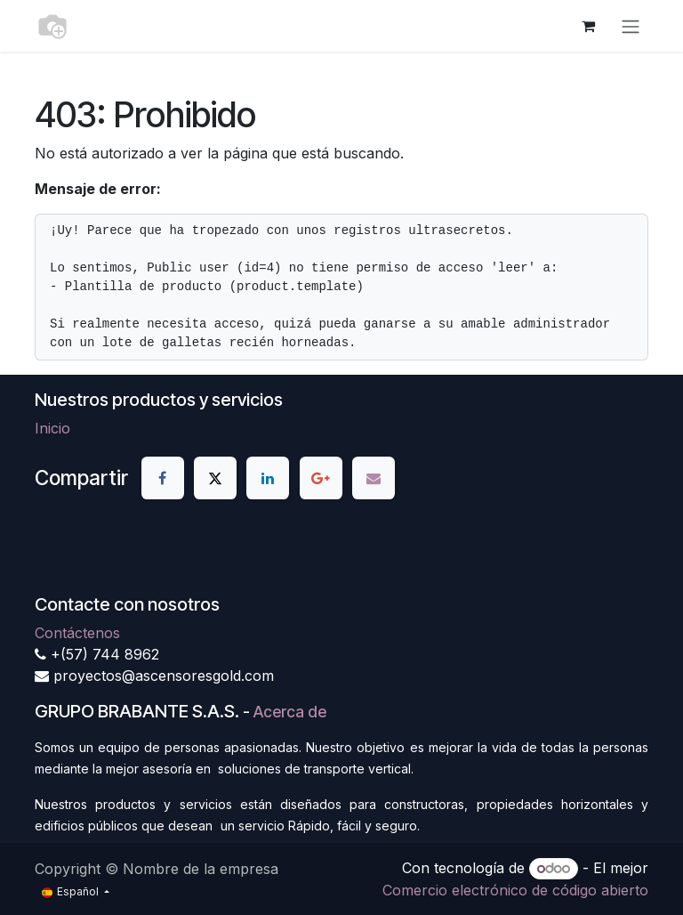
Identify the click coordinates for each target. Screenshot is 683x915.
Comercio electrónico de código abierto (515, 890)
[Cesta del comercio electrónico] (588, 26)
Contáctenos (77, 633)
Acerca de (289, 711)
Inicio (52, 428)
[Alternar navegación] (630, 26)
